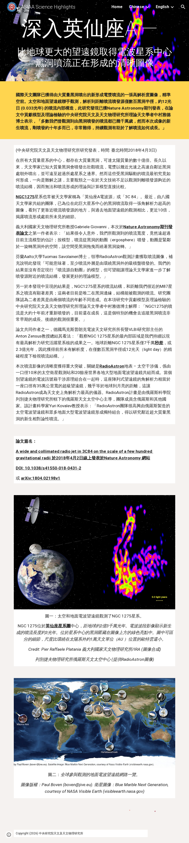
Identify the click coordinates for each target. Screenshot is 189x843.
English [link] (162, 6)
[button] (183, 7)
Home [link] (117, 6)
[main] (94, 42)
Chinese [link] (136, 6)
